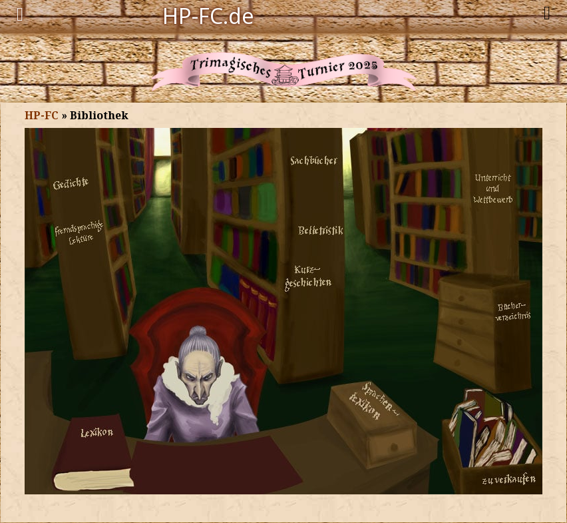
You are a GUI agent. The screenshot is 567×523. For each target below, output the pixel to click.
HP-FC (42, 115)
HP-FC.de (208, 15)
